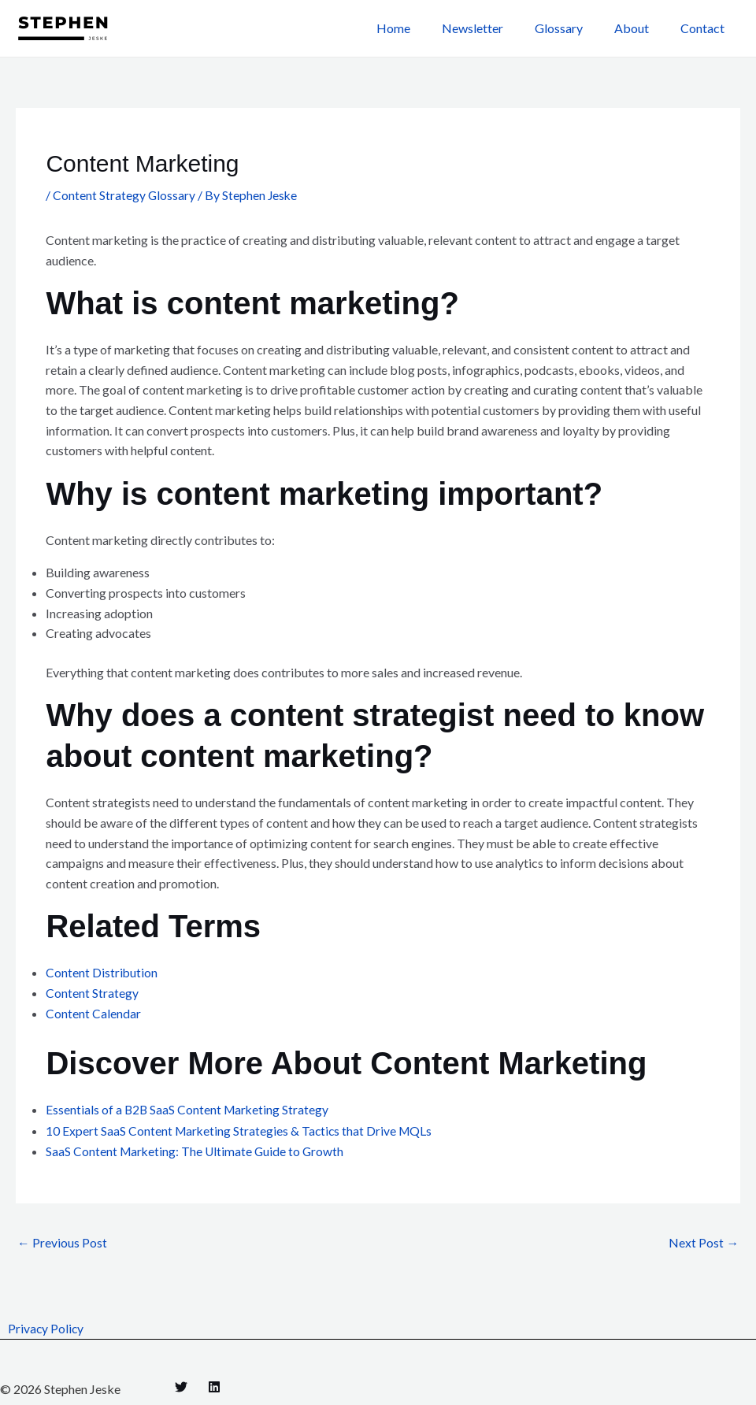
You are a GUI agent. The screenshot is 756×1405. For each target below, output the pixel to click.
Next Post (704, 1240)
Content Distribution (102, 972)
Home (422, 27)
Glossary (574, 27)
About (641, 27)
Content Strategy (92, 992)
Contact (706, 27)
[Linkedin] (214, 1385)
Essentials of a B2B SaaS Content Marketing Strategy (189, 1108)
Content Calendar (93, 1012)
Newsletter (494, 27)
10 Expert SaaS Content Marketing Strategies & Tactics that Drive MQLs (241, 1128)
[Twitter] (181, 1385)
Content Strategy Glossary (124, 194)
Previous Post (62, 1240)
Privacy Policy (45, 1326)
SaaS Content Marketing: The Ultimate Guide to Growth (197, 1148)
